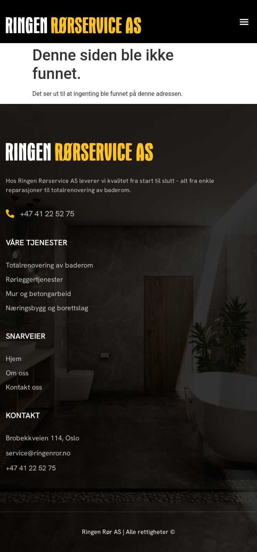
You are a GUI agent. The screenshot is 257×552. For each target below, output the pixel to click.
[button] (244, 21)
